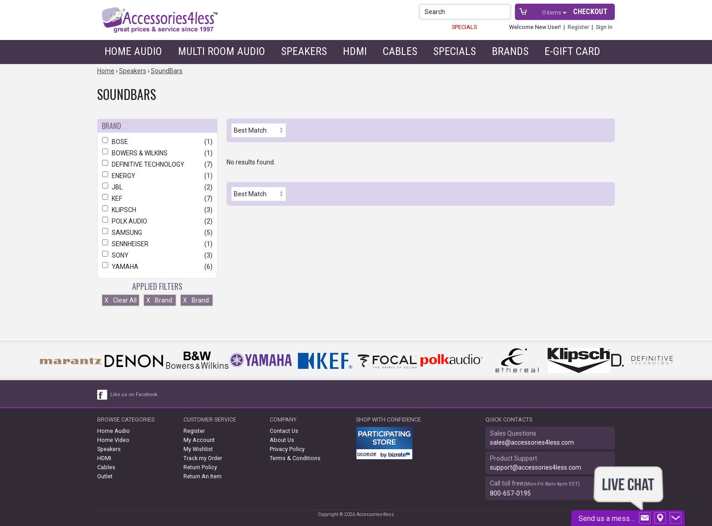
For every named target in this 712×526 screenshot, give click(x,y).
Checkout (590, 11)
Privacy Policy (287, 449)
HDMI (355, 51)
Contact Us (284, 430)
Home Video (113, 440)
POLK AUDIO (157, 221)
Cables (400, 51)
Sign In (604, 27)
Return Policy (200, 467)
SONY (157, 255)
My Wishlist (198, 449)
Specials (454, 51)
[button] (504, 11)
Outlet (105, 476)
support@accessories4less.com (535, 467)
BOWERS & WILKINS (157, 153)
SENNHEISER (157, 243)
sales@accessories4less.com (532, 442)
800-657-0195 (510, 493)
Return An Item (202, 476)
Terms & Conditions (295, 458)
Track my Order (202, 458)
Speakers (304, 51)
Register (578, 27)
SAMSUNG (157, 232)
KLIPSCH (157, 209)
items (552, 12)
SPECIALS (464, 27)
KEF (157, 198)
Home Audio (133, 51)
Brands (510, 51)
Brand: (159, 300)
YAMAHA (157, 266)
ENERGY (157, 175)
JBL (157, 187)
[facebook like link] (102, 394)
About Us (282, 440)
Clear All (120, 300)
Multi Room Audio (221, 51)
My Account (199, 440)
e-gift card (572, 51)
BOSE (157, 141)
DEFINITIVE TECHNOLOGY (157, 164)
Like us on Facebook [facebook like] (134, 394)
